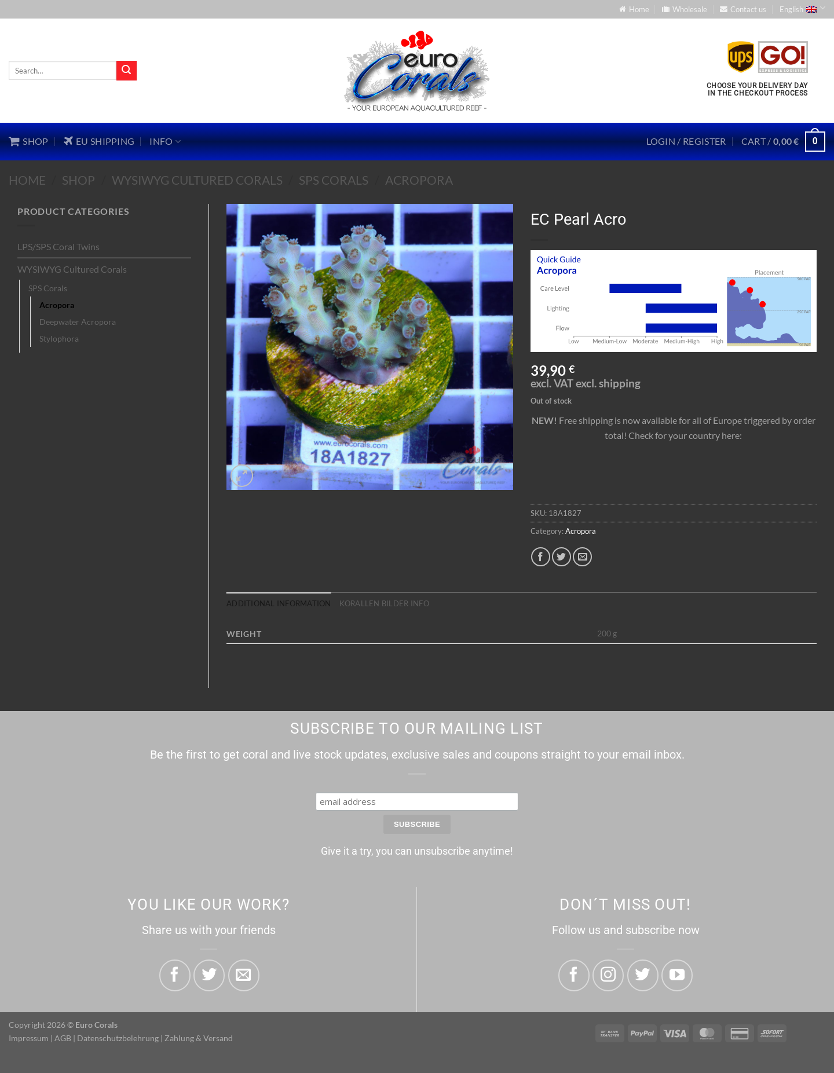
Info (165, 141)
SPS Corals (333, 180)
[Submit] (126, 70)
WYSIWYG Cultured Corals (197, 180)
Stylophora (59, 338)
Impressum (29, 1038)
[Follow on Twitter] (643, 975)
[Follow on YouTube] (677, 975)
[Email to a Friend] (582, 556)
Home (27, 180)
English (802, 8)
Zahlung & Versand (198, 1038)
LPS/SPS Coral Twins (58, 246)
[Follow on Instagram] (608, 975)
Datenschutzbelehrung (118, 1038)
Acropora (419, 180)
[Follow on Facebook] (574, 975)
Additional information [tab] (278, 603)
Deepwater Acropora (77, 322)
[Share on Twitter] (561, 556)
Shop (78, 180)
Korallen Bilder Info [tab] (384, 603)
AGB (62, 1038)
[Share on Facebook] (540, 556)
